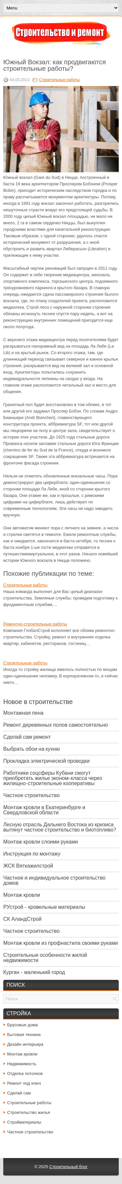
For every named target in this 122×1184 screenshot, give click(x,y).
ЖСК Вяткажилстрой (28, 865)
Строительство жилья (28, 1112)
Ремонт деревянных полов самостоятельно (55, 725)
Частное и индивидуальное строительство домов (54, 880)
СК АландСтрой (22, 919)
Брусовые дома (22, 1025)
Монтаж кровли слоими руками (40, 841)
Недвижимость (21, 1064)
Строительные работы (59, 80)
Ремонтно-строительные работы (35, 624)
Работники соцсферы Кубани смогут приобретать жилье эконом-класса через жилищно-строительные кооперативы (52, 778)
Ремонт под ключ (24, 1083)
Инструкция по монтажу (31, 853)
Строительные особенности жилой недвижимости (45, 958)
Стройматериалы (24, 1122)
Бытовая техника (24, 1034)
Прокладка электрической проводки (46, 761)
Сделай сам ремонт (27, 737)
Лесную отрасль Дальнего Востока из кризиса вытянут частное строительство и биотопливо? (59, 827)
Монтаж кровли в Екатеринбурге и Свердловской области (44, 810)
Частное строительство (31, 795)
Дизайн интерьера (25, 1044)
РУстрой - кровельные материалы (44, 907)
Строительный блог (68, 1166)
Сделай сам (19, 1093)
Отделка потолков (25, 1073)
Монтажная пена (23, 712)
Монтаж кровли (21, 895)
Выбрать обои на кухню (31, 749)
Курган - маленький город (34, 972)
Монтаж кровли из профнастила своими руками (60, 943)
